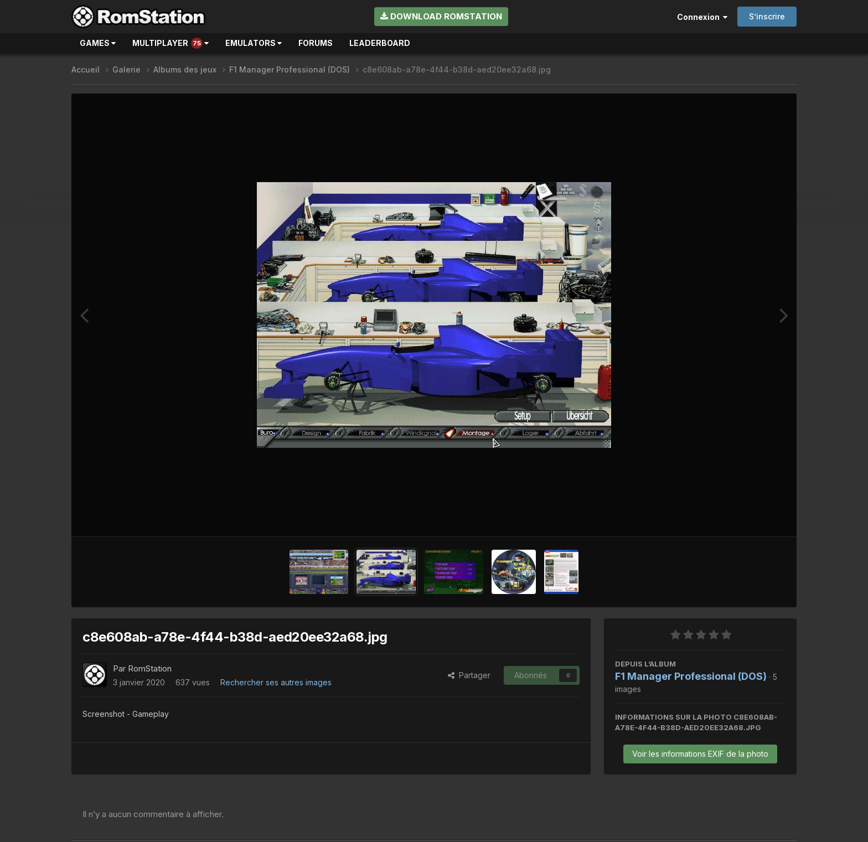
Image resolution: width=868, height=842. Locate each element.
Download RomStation (441, 16)
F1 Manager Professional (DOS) (691, 676)
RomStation (150, 668)
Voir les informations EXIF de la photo (700, 753)
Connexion (702, 17)
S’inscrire (767, 16)
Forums (315, 43)
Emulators (253, 43)
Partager (469, 675)
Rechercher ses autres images (276, 682)
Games (98, 43)
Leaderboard (379, 43)
